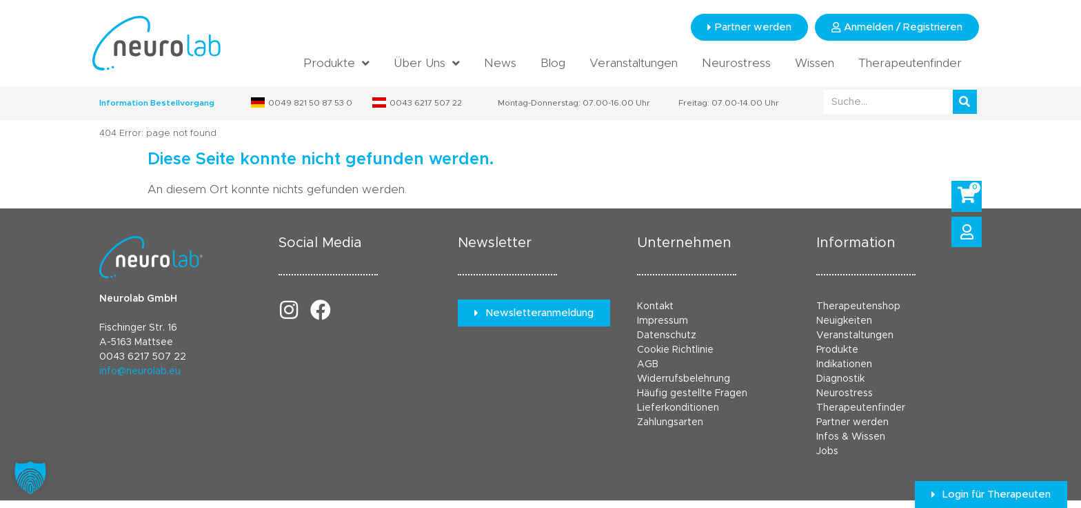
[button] (30, 477)
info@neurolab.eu (140, 371)
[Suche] (965, 102)
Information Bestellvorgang (156, 103)
